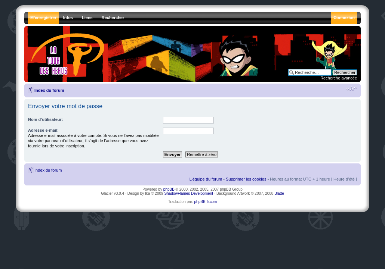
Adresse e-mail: (43, 130)
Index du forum (49, 90)
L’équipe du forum (206, 179)
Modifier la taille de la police (351, 88)
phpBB (169, 189)
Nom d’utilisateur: (45, 119)
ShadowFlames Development (188, 193)
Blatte (279, 193)
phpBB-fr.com (205, 202)
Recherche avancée (338, 78)
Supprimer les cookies (246, 179)
